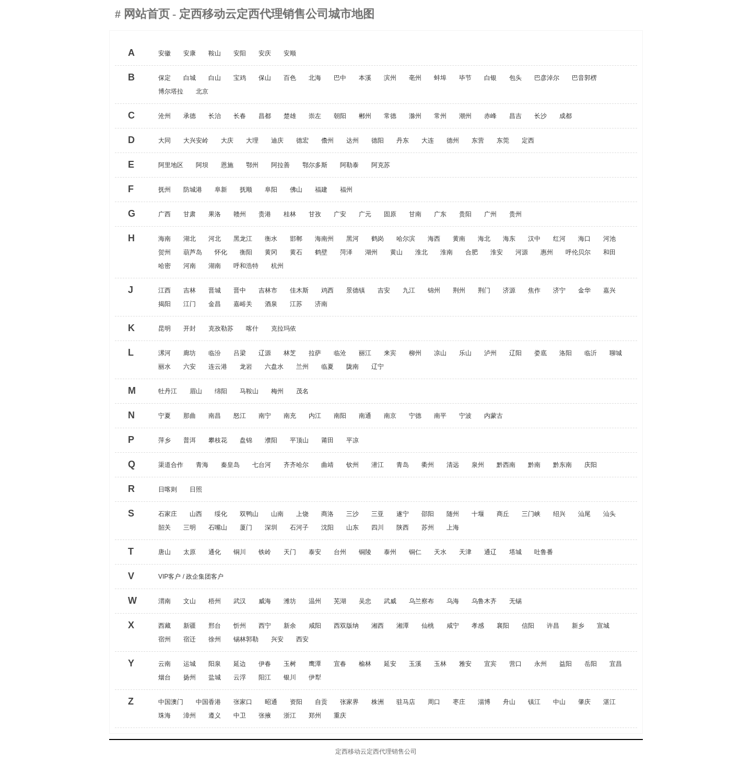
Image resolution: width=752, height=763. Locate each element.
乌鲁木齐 (484, 601)
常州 (440, 116)
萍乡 (164, 440)
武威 (390, 601)
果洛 (214, 214)
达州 (352, 140)
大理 (252, 140)
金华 (584, 290)
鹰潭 (315, 663)
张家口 (242, 702)
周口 (434, 702)
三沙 (352, 514)
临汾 (214, 353)
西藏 (164, 625)
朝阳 (340, 116)
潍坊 (290, 601)
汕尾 (584, 514)
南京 (390, 415)
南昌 (214, 415)
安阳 (239, 53)
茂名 (302, 391)
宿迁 (189, 639)
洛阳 (565, 353)
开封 (189, 328)
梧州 (214, 601)
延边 (239, 663)
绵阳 (221, 391)
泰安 (315, 552)
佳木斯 (299, 290)
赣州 (239, 214)
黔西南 (506, 464)
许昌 (553, 625)
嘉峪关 (242, 304)
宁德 (415, 415)
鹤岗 (377, 238)
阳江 (264, 677)
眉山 (196, 391)
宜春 (340, 663)
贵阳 (465, 214)
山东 (352, 527)
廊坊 (189, 353)
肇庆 (584, 702)
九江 (409, 290)
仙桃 (427, 625)
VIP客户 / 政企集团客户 (191, 576)
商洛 (327, 514)
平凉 (352, 440)
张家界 (349, 702)
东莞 (503, 140)
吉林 (189, 290)
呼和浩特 (245, 265)
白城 (189, 77)
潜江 (377, 464)
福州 (346, 189)
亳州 (415, 77)
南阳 (340, 415)
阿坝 (202, 165)
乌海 (452, 601)
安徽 (164, 53)
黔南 (534, 464)
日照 (196, 489)
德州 (452, 140)
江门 (189, 304)
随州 (452, 514)
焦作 (534, 290)
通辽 (490, 552)
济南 (321, 304)
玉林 (440, 663)
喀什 (252, 328)
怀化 (221, 252)
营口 (515, 663)
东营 (478, 140)
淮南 (446, 252)
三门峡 (531, 514)
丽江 (365, 353)
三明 (189, 527)
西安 (302, 639)
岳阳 (590, 663)
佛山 (296, 189)
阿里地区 (170, 165)
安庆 (264, 53)
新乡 (578, 625)
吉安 (384, 290)
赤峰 (490, 116)
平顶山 (299, 440)
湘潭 (402, 625)
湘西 (377, 625)
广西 (164, 214)
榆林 (365, 663)
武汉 (239, 601)
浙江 (290, 715)
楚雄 (290, 116)
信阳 (528, 625)
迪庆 (277, 140)
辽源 (264, 353)
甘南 (415, 214)
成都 (565, 116)
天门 (290, 552)
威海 (264, 601)
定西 (528, 140)
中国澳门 (170, 702)
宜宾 (490, 663)
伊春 (264, 663)
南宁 (264, 415)
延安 (390, 663)
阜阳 (271, 189)
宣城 (603, 625)
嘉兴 (609, 290)
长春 (239, 116)
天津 (465, 552)
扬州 (189, 677)
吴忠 (365, 601)
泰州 (390, 552)
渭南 (164, 601)
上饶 (302, 514)
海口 (584, 238)
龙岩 (246, 366)
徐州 (214, 639)
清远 (452, 464)
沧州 (164, 116)
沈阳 (327, 527)
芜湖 (340, 601)
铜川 (239, 552)
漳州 (189, 715)
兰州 (302, 366)
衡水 (271, 238)
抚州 (164, 189)
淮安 (496, 252)
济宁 (559, 290)
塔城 (515, 552)
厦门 (246, 527)
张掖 (264, 715)
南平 (440, 415)
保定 (164, 77)
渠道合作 (170, 464)
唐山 (164, 552)
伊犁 (315, 677)
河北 (214, 238)
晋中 (239, 290)
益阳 (565, 663)
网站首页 (148, 13)
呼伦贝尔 (578, 252)
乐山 (465, 353)
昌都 (264, 116)
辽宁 (377, 366)
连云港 (217, 366)
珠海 (164, 715)
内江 (315, 415)
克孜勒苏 (220, 328)
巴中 (340, 77)
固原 (390, 214)
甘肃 (189, 214)
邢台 (214, 625)
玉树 (290, 663)
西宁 (264, 625)
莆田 (327, 440)
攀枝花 (217, 440)
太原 (189, 552)
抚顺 (246, 189)
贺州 (164, 252)
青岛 (402, 464)
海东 (509, 238)
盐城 (214, 677)
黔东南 (562, 464)
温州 (315, 601)
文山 (189, 601)
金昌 (214, 304)
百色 (290, 77)
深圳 (271, 527)
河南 (189, 265)
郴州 (365, 116)
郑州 (315, 715)
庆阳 (590, 464)
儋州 (327, 140)
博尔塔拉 (170, 91)
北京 (202, 91)
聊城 (615, 353)
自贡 (321, 702)
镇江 (534, 702)
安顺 (290, 53)
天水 (440, 552)
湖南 (214, 265)
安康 (189, 53)
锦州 (434, 290)
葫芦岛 (192, 252)
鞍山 (214, 53)
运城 (189, 663)
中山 (559, 702)
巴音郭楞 (584, 77)
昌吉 (515, 116)
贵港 (264, 214)
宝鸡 (239, 77)
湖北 (189, 238)
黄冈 (271, 252)
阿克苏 (380, 165)
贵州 (515, 214)
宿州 (164, 639)
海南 (164, 238)
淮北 (421, 252)
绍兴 (559, 514)
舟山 (509, 702)
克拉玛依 (283, 328)
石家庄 (167, 514)
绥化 (221, 514)
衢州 (427, 464)
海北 (484, 238)
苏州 (427, 527)
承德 (189, 116)
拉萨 (315, 353)
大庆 (227, 140)
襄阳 (503, 625)
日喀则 (167, 489)
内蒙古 (493, 415)
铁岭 (264, 552)
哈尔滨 (405, 238)
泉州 (478, 464)
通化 (214, 552)
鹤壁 (321, 252)
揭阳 (164, 304)
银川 (290, 677)
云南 (164, 663)
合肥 (471, 252)
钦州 (352, 464)
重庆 (340, 715)
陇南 (352, 366)
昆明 (164, 328)
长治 (214, 116)
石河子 (299, 527)
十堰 (478, 514)
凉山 (440, 353)
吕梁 (239, 353)
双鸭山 (249, 514)
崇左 (315, 116)
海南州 (324, 238)
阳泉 (214, 663)
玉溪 (415, 663)
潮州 (465, 116)
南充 (290, 415)
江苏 (296, 304)
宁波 (465, 415)
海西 (434, 238)
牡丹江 (167, 391)
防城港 (192, 189)
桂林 (290, 214)
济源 (509, 290)
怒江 (239, 415)
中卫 (239, 715)
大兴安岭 (195, 140)
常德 (390, 116)
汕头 (609, 514)
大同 (164, 140)
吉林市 (267, 290)
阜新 (221, 189)
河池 (609, 238)
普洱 (189, 440)
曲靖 (327, 464)
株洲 (377, 702)
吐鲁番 (543, 552)
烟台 (164, 677)
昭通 (271, 702)
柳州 (415, 353)
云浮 (239, 677)
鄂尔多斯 (314, 165)
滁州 (415, 116)
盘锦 (246, 440)
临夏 (327, 366)
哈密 (164, 265)
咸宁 (452, 625)
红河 (559, 238)
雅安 (465, 663)
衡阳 (246, 252)
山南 (277, 514)
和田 (609, 252)
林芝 (290, 353)
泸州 (490, 353)
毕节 (465, 77)
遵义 (214, 715)
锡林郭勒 (245, 639)
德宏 (302, 140)
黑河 (352, 238)
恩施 (227, 165)
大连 (427, 140)
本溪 (365, 77)
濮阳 (271, 440)
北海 (315, 77)
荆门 (484, 290)
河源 (521, 252)
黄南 (459, 238)
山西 (196, 514)
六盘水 (274, 366)
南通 (365, 415)
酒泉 (271, 304)
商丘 (503, 514)
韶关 (164, 527)
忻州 (239, 625)
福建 (321, 189)
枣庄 (459, 702)
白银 (490, 77)
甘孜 (315, 214)
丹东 (402, 140)
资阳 (296, 702)
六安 (189, 366)
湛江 (609, 702)
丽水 (164, 366)
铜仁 (415, 552)
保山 (264, 77)
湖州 (371, 252)
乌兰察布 (421, 601)
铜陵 (365, 552)
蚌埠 (440, 77)
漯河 (164, 353)
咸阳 (315, 625)
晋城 (214, 290)
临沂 (590, 353)
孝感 (478, 625)
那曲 (189, 415)
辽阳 (515, 353)
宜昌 (615, 663)
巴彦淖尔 (546, 77)
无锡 (515, 601)
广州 (490, 214)
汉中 (534, 238)
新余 (290, 625)
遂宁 (402, 514)
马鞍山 (249, 391)
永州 (540, 663)
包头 (515, 77)
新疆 (189, 625)
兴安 (277, 639)
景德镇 (355, 290)
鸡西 (327, 290)
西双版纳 (346, 625)
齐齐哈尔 (296, 464)
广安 (340, 214)
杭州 (277, 265)
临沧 (340, 353)
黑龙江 (242, 238)
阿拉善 (280, 165)
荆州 (459, 290)
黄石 (296, 252)
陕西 (402, 527)
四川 (377, 527)
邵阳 (427, 514)
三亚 (377, 514)
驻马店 (405, 702)
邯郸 (296, 238)
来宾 (390, 353)
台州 (340, 552)
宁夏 (164, 415)
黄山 (396, 252)
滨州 (390, 77)
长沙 (540, 116)
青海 (202, 464)
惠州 (546, 252)
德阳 (377, 140)
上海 (452, 527)
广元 (365, 214)
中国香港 (208, 702)
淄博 (484, 702)
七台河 (261, 464)
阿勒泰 (349, 165)
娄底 (540, 353)
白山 (214, 77)
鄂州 (252, 165)
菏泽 (346, 252)
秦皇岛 (230, 464)
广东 (440, 214)
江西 (164, 290)
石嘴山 (217, 527)
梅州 (277, 391)
